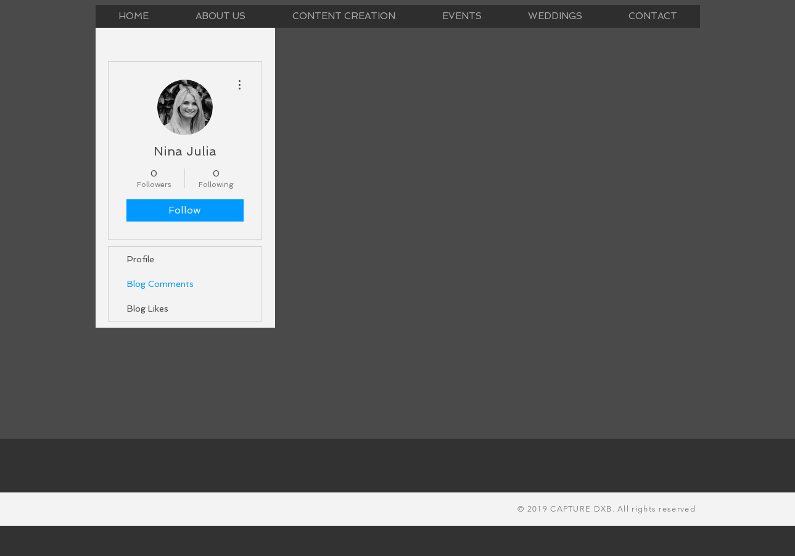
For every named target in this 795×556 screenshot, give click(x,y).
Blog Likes (147, 308)
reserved (676, 508)
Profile (140, 259)
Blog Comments (160, 284)
